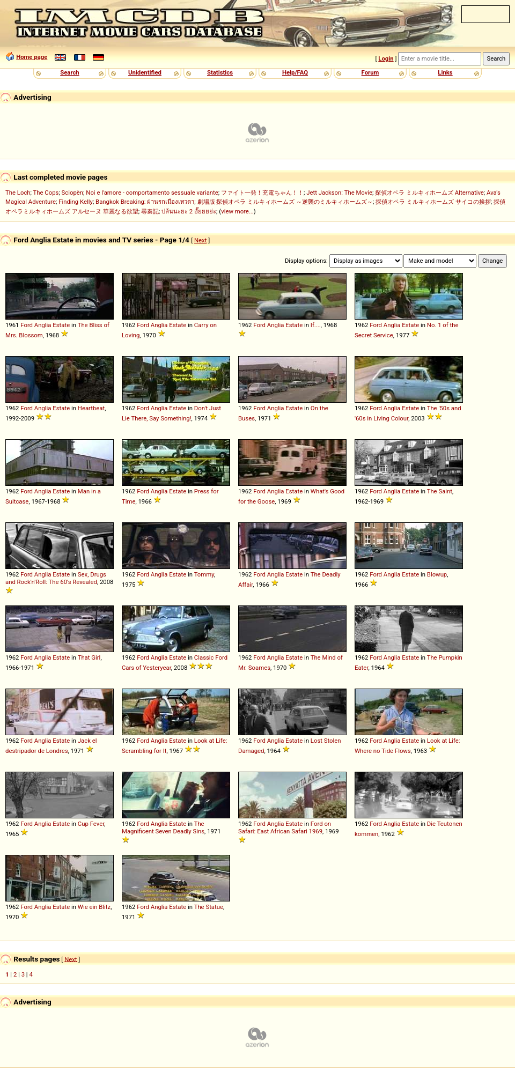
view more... (237, 211)
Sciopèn (73, 192)
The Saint (439, 491)
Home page (31, 57)
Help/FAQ (295, 72)
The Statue (208, 907)
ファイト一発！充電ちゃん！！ (262, 192)
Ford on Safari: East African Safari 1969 (284, 827)
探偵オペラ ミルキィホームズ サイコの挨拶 (433, 201)
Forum (370, 72)
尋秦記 (150, 211)
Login (385, 58)
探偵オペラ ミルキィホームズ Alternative (429, 192)
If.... (316, 325)
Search (69, 72)
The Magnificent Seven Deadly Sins (163, 827)
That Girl (89, 657)
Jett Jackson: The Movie (339, 192)
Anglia (43, 325)
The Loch (18, 192)
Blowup (437, 574)
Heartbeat (91, 408)
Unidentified (144, 72)
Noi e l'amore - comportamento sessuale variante (152, 192)
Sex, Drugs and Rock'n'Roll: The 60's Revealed (55, 578)
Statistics (220, 72)
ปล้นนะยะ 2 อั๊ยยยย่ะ (188, 211)
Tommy (204, 574)
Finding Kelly (75, 201)
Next (200, 240)
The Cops (46, 192)
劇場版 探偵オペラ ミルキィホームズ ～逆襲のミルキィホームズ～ (285, 201)
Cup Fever (91, 823)
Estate (61, 325)
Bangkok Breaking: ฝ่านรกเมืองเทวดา (144, 201)
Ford (26, 325)
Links (445, 72)
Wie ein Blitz (94, 907)
